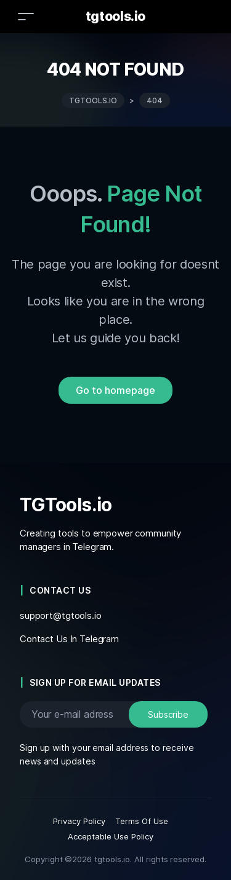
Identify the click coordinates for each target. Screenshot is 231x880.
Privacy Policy (79, 821)
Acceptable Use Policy (110, 836)
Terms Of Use (141, 821)
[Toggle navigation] (26, 16)
